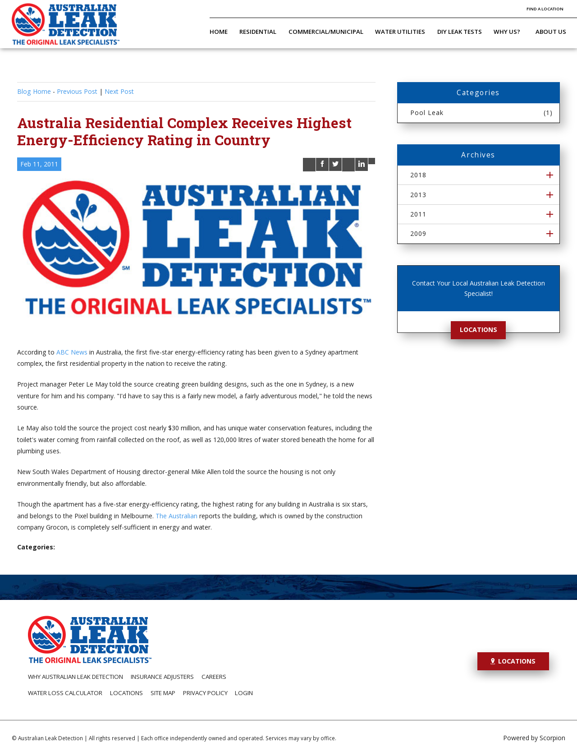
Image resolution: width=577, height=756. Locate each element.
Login (244, 693)
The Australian (176, 516)
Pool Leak (481, 112)
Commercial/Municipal (325, 32)
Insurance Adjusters (162, 677)
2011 (418, 214)
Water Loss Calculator (65, 693)
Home (219, 32)
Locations (478, 329)
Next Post (119, 91)
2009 (418, 233)
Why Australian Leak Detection (75, 677)
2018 (418, 175)
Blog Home (34, 91)
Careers (213, 677)
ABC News (71, 352)
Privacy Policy (205, 693)
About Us (551, 32)
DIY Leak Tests (459, 32)
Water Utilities (400, 32)
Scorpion (552, 737)
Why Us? (507, 32)
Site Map (163, 693)
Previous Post (77, 91)
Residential (257, 32)
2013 (418, 194)
